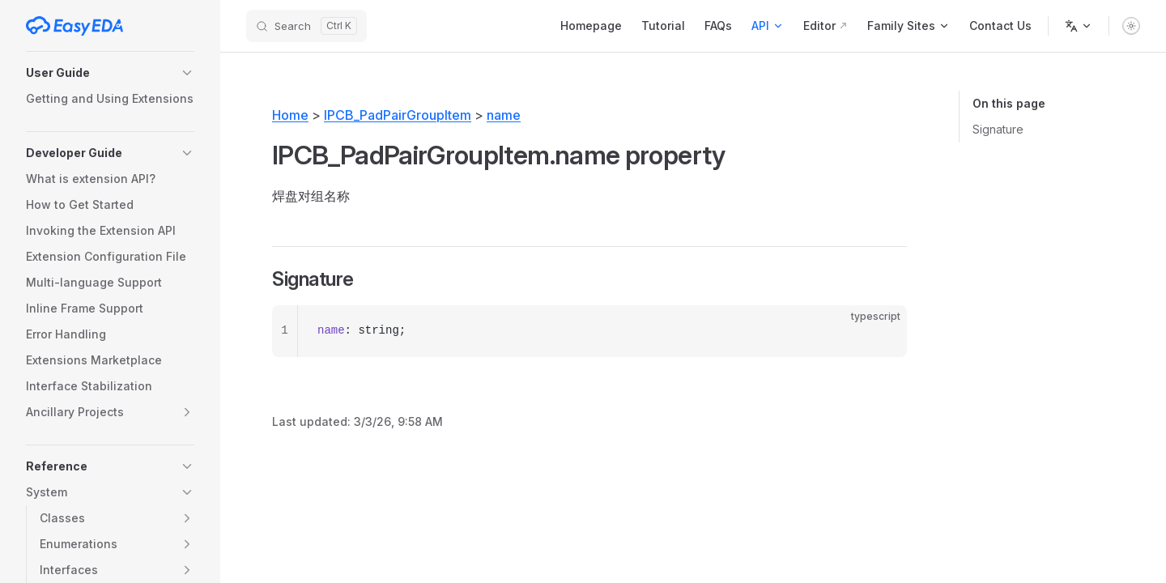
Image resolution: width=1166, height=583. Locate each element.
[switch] (1131, 26)
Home (290, 115)
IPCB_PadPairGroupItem (397, 115)
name (504, 115)
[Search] (306, 26)
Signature (997, 129)
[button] (110, 73)
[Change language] (1078, 26)
